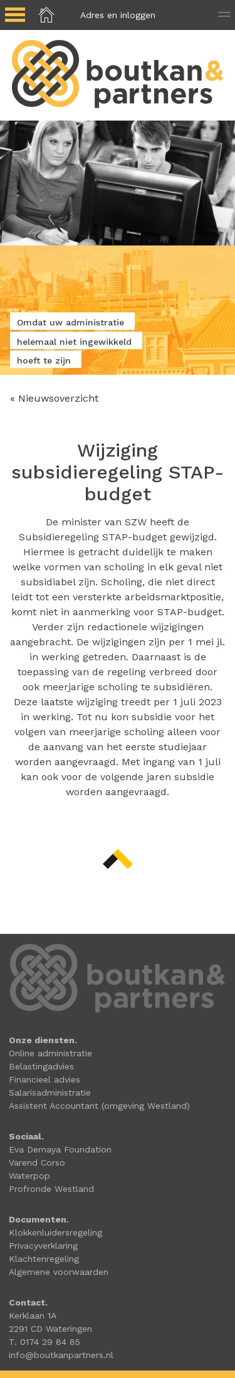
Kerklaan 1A (32, 1316)
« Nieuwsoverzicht (54, 398)
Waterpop (29, 1176)
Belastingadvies (41, 1066)
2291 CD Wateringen (50, 1329)
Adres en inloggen (117, 15)
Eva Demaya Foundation (60, 1149)
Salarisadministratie (50, 1093)
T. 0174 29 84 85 (44, 1342)
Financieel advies (44, 1079)
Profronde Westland (51, 1189)
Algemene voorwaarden (58, 1272)
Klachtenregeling (44, 1259)
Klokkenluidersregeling (55, 1232)
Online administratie (50, 1053)
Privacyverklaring (43, 1246)
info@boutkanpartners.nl (61, 1355)
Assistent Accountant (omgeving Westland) (99, 1106)
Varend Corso (37, 1162)
